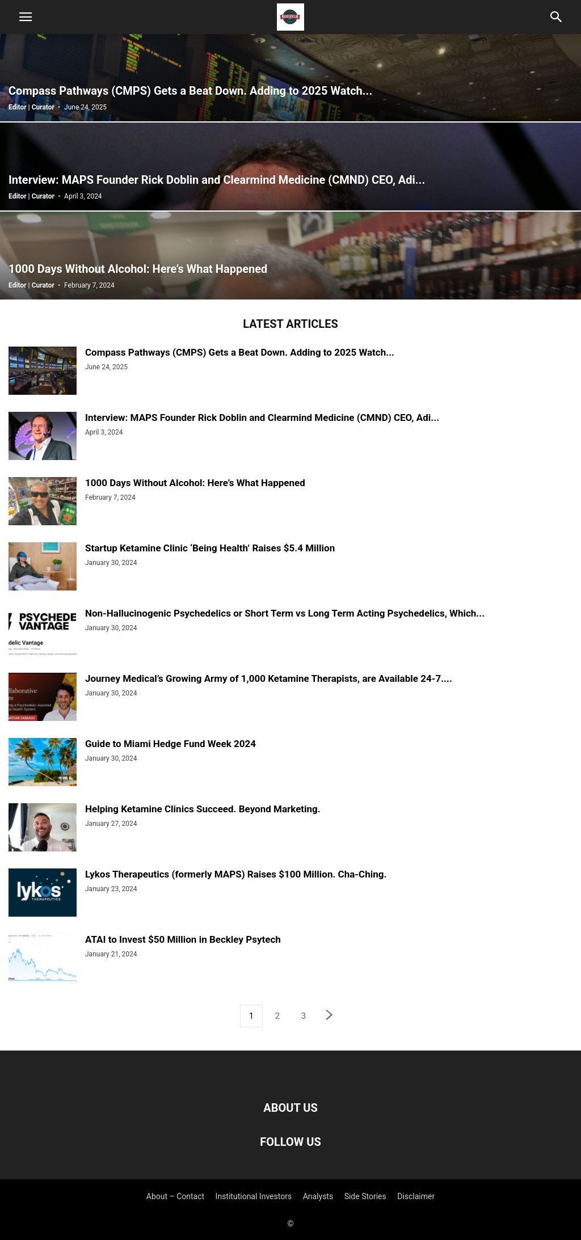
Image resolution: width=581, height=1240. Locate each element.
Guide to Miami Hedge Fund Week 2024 (170, 743)
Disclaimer (416, 1196)
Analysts (318, 1196)
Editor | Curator (31, 107)
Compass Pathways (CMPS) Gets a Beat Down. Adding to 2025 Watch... (239, 352)
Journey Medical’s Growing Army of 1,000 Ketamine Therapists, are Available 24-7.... (268, 678)
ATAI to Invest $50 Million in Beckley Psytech (183, 939)
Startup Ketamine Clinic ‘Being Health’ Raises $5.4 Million (210, 548)
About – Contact (175, 1196)
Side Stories (365, 1196)
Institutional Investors (254, 1196)
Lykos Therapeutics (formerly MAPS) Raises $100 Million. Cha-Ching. (235, 874)
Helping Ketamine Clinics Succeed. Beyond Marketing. (203, 809)
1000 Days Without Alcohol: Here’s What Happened (195, 482)
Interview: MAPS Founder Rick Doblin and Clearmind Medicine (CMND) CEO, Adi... (262, 417)
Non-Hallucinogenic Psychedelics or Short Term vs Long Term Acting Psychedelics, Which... (285, 613)
